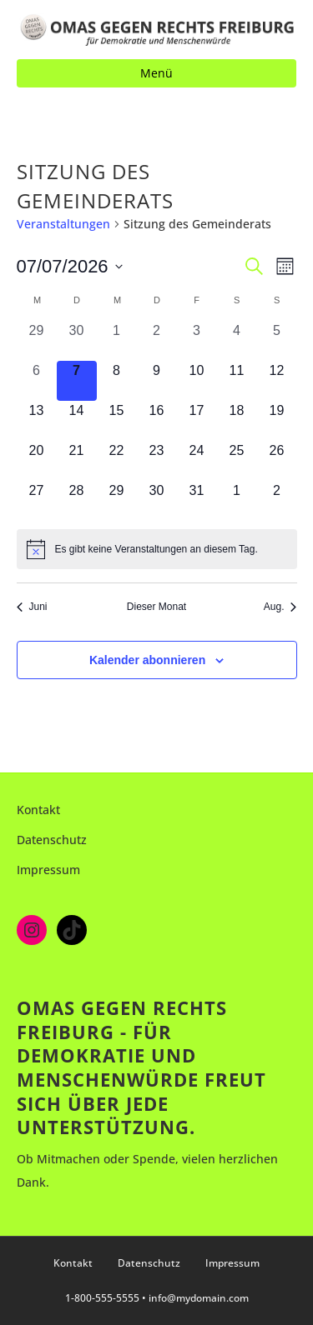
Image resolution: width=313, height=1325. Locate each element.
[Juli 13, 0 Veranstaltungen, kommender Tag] (37, 421)
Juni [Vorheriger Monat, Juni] (32, 606)
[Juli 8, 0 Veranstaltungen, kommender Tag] (117, 381)
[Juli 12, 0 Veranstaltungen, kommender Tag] (277, 381)
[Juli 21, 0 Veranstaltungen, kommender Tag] (77, 461)
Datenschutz (52, 840)
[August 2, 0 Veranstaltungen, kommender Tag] (277, 501)
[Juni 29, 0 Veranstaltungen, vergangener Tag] (37, 341)
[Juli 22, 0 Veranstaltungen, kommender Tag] (117, 461)
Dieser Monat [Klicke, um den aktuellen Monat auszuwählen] (156, 606)
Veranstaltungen (63, 224)
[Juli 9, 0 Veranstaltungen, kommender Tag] (157, 381)
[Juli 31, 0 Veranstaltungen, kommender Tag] (197, 501)
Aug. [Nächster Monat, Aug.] (280, 606)
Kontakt (38, 810)
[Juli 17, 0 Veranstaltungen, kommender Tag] (197, 421)
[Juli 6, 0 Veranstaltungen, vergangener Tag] (37, 381)
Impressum (48, 870)
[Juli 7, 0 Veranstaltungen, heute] (77, 381)
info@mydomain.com (199, 1298)
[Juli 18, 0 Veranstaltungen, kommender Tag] (237, 421)
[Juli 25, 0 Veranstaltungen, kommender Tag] (237, 461)
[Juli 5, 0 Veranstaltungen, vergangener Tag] (277, 341)
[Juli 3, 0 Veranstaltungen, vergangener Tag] (197, 341)
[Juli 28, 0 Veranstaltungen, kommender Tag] (77, 501)
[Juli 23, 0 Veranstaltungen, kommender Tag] (157, 461)
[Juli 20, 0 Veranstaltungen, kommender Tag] (37, 461)
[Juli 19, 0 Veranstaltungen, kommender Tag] (277, 421)
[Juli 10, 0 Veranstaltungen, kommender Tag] (197, 381)
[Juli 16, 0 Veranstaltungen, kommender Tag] (157, 421)
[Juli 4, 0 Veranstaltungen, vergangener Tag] (237, 341)
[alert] (157, 549)
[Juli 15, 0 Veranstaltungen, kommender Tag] (117, 421)
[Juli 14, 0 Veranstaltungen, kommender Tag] (77, 421)
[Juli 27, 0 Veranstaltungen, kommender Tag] (37, 501)
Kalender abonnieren (147, 660)
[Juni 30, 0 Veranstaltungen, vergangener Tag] (77, 341)
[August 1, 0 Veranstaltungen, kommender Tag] (237, 501)
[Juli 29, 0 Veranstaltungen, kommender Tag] (117, 501)
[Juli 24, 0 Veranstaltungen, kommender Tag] (197, 461)
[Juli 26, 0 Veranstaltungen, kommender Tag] (277, 461)
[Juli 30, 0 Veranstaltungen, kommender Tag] (157, 501)
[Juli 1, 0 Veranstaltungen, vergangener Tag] (117, 341)
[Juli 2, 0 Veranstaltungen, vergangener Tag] (157, 341)
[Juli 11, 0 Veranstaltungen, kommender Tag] (237, 381)
